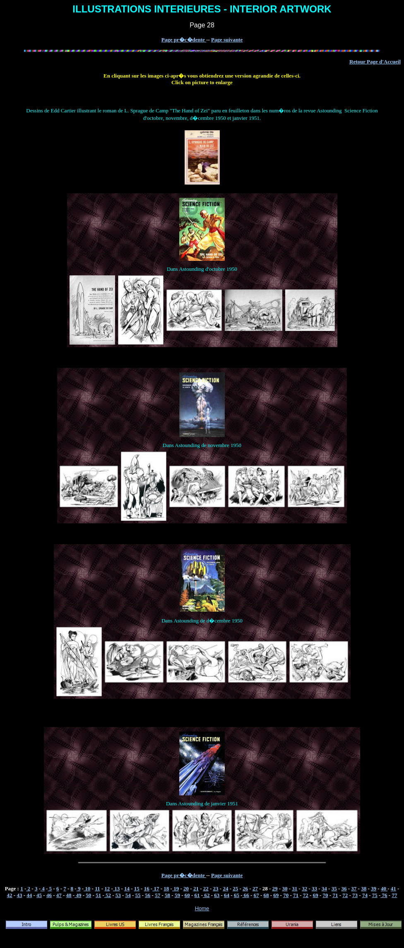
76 (383, 895)
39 (373, 888)
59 (177, 895)
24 (225, 888)
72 (305, 895)
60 (187, 895)
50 (88, 895)
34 (324, 888)
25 (235, 888)
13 (116, 888)
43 (19, 895)
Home (202, 908)
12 (107, 888)
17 (155, 888)
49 (78, 895)
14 (127, 888)
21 (196, 888)
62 (206, 895)
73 (355, 895)
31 (294, 888)
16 (146, 888)
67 (256, 895)
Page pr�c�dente (183, 39)
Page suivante (227, 39)
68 (266, 895)
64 (226, 895)
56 (147, 895)
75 (375, 895)
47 (59, 895)
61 (197, 895)
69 (276, 895)
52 (107, 895)
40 (384, 888)
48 (69, 895)
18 (166, 888)
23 (216, 888)
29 (275, 888)
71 (295, 895)
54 (128, 895)
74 (365, 895)
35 (334, 888)
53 (118, 895)
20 (186, 888)
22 (206, 888)
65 (236, 895)
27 (255, 888)
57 (157, 895)
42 (9, 895)
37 (353, 888)
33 (314, 888)
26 (245, 888)
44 (29, 895)
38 (363, 888)
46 (49, 895)
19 (175, 888)
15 (136, 888)
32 (304, 888)
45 (39, 895)
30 (284, 888)
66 (246, 895)
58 (167, 895)
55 (138, 895)
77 (394, 895)
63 (216, 895)
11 (97, 888)
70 (286, 895)
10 (87, 888)
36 (344, 888)
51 (98, 895)
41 (393, 888)
